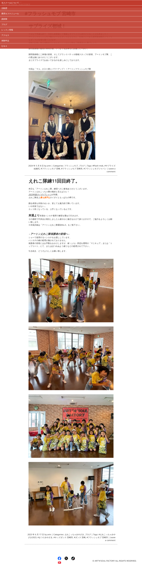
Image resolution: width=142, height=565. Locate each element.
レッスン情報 (7, 29)
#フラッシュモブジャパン (95, 169)
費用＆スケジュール (10, 13)
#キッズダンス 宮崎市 (63, 538)
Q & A (4, 46)
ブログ (4, 24)
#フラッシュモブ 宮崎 (50, 169)
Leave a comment (111, 170)
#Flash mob (97, 166)
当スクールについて (10, 2)
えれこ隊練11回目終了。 (54, 182)
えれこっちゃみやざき (74, 535)
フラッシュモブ (71, 166)
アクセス (5, 35)
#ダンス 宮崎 (80, 538)
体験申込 (5, 40)
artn (49, 166)
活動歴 (4, 8)
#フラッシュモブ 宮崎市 (71, 169)
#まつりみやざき (45, 538)
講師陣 (4, 19)
